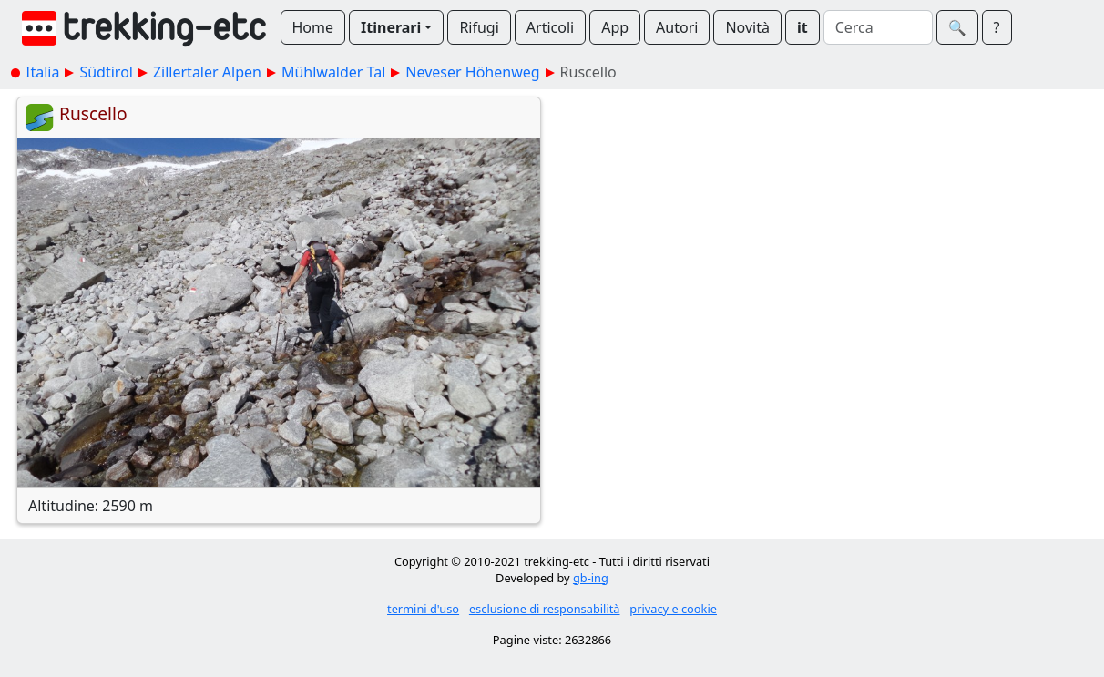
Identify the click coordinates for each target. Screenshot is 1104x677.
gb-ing (590, 577)
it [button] (802, 27)
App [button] (615, 27)
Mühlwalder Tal (333, 72)
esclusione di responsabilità (544, 608)
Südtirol (106, 72)
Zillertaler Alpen (207, 72)
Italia (42, 72)
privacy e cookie (673, 608)
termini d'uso (423, 608)
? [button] (997, 27)
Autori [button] (677, 27)
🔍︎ (957, 27)
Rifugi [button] (478, 27)
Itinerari (391, 27)
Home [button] (313, 27)
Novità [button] (747, 27)
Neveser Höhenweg (472, 72)
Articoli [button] (550, 27)
